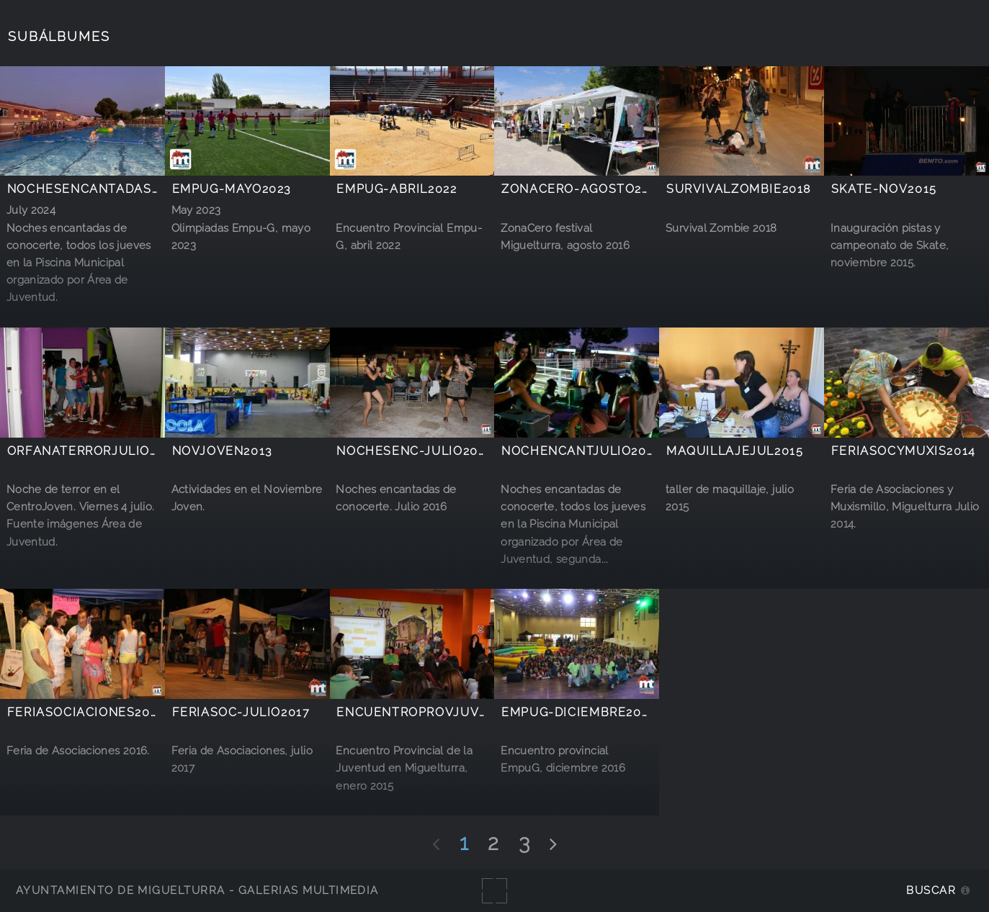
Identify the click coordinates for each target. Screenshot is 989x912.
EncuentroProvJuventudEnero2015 (467, 712)
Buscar (931, 890)
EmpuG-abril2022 (396, 189)
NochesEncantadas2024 (94, 189)
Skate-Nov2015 (884, 189)
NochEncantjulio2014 (581, 451)
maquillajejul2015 (734, 451)
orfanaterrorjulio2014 (93, 451)
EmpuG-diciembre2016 (578, 712)
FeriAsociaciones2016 (86, 712)
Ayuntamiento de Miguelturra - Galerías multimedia (197, 890)
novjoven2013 (222, 451)
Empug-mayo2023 (232, 189)
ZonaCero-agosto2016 (583, 189)
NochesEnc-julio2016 (414, 451)
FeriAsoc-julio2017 (241, 712)
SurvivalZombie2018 (738, 189)
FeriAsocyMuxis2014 (903, 451)
